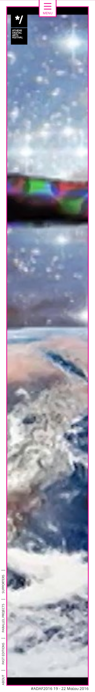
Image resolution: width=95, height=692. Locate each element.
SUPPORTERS (3, 584)
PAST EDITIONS (3, 653)
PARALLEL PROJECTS (3, 618)
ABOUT (3, 680)
